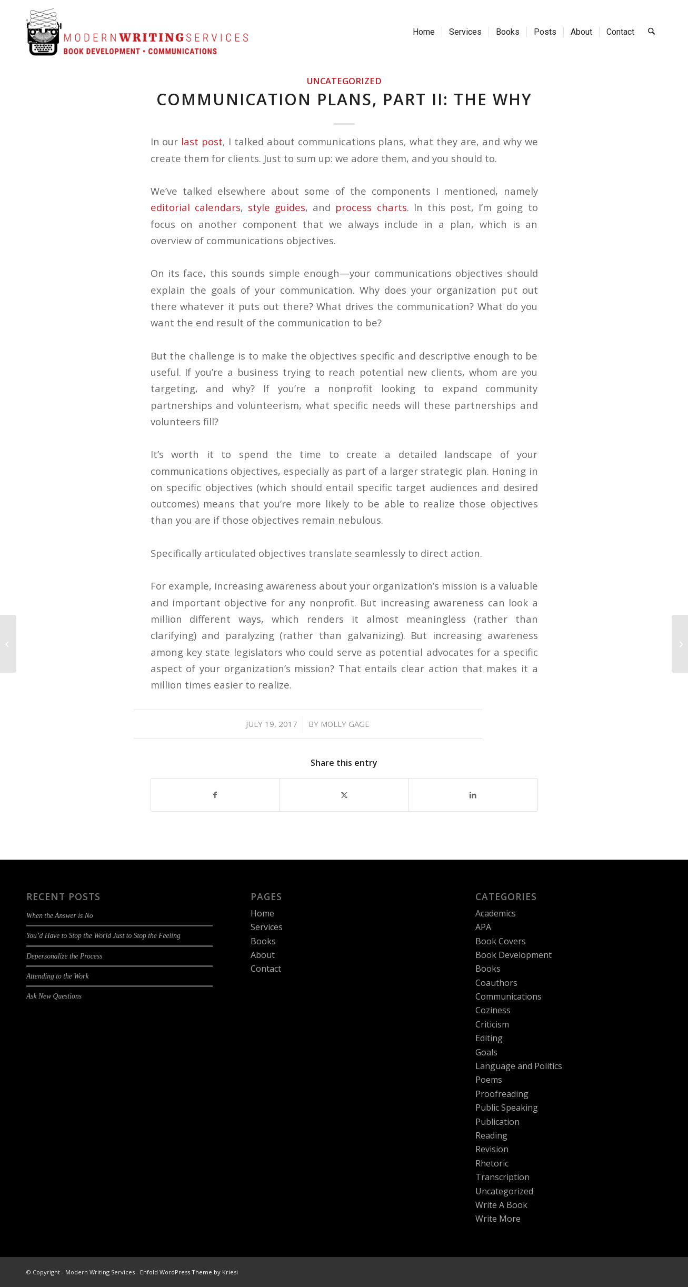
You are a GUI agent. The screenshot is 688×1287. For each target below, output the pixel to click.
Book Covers (500, 941)
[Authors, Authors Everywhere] (680, 644)
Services (267, 927)
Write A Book (501, 1205)
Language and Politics (518, 1066)
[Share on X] (344, 795)
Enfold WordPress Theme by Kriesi (189, 1272)
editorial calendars (196, 207)
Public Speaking (506, 1107)
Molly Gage (345, 724)
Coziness (493, 1010)
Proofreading (502, 1094)
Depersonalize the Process (64, 956)
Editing (489, 1038)
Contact (266, 968)
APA (483, 927)
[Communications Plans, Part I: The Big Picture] (8, 644)
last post (202, 141)
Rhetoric (491, 1163)
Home (262, 913)
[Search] (652, 32)
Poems (488, 1079)
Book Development (513, 955)
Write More (498, 1218)
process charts (370, 207)
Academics (495, 913)
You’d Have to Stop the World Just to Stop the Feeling (103, 936)
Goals (486, 1052)
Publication (497, 1122)
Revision (491, 1149)
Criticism (492, 1024)
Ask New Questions (54, 996)
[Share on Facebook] (215, 795)
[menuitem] (424, 32)
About (263, 955)
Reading (491, 1135)
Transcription (502, 1177)
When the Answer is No (59, 916)
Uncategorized (344, 81)
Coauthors (496, 983)
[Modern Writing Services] (137, 32)
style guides (276, 207)
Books (263, 941)
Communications (508, 996)
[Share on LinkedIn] (473, 795)
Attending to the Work (57, 976)
